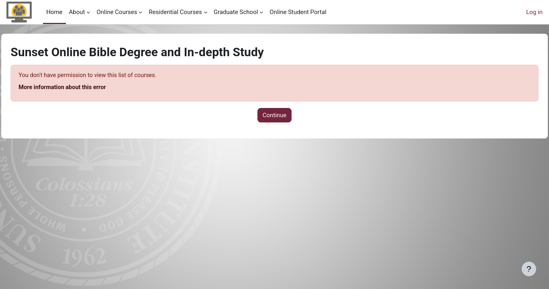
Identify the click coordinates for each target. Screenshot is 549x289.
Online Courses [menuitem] (116, 12)
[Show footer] (529, 269)
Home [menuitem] (54, 12)
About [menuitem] (77, 12)
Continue (275, 115)
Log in (534, 12)
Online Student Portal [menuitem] (297, 12)
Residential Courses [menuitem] (175, 12)
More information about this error (82, 88)
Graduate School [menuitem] (236, 12)
